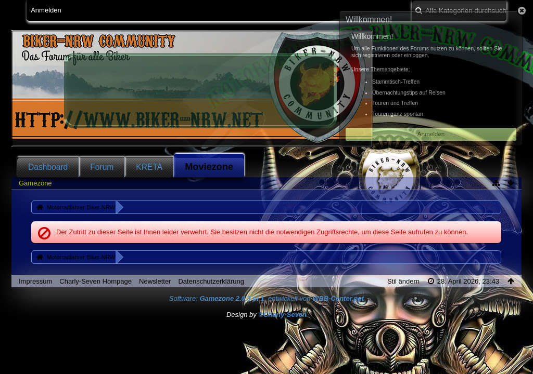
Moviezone (209, 167)
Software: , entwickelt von (266, 298)
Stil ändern (403, 281)
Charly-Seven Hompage (95, 281)
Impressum (35, 281)
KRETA (149, 167)
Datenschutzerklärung (211, 281)
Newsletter (155, 281)
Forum (101, 167)
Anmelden (46, 10)
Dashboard (48, 167)
